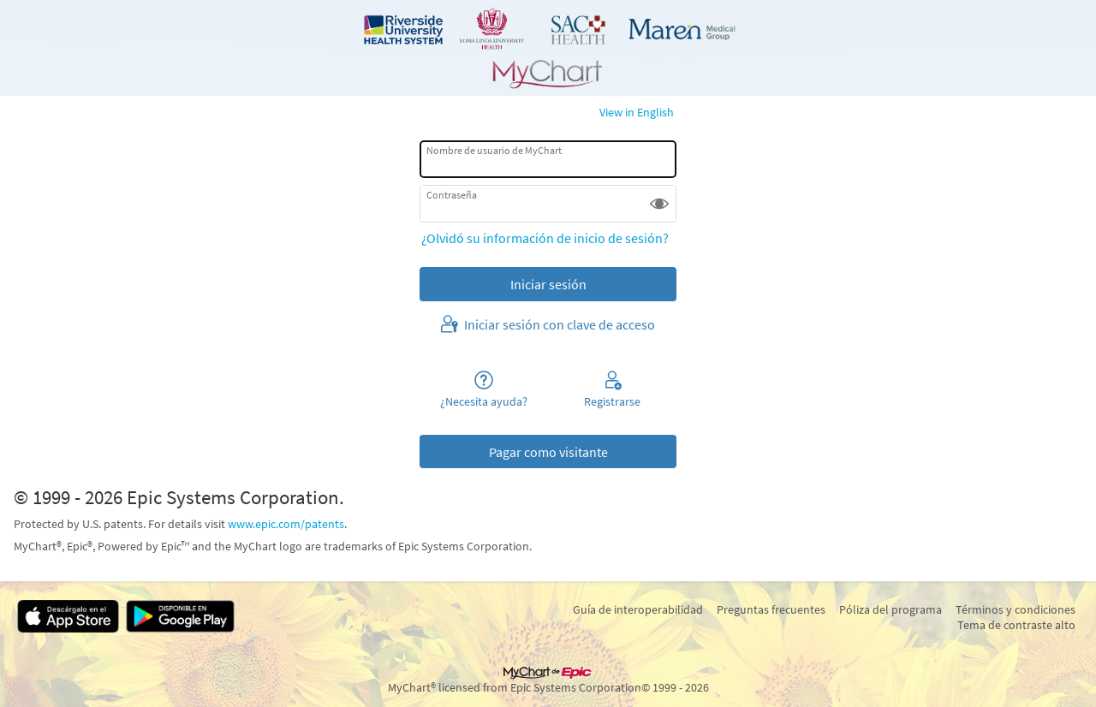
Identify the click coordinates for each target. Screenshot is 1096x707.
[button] (659, 204)
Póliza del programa (890, 609)
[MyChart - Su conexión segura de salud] (547, 48)
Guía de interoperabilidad (638, 609)
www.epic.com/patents (286, 524)
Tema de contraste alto (1016, 625)
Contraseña (451, 194)
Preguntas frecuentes (771, 609)
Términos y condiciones (1015, 609)
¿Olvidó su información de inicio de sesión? (545, 238)
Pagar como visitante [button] (548, 451)
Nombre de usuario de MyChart (494, 150)
